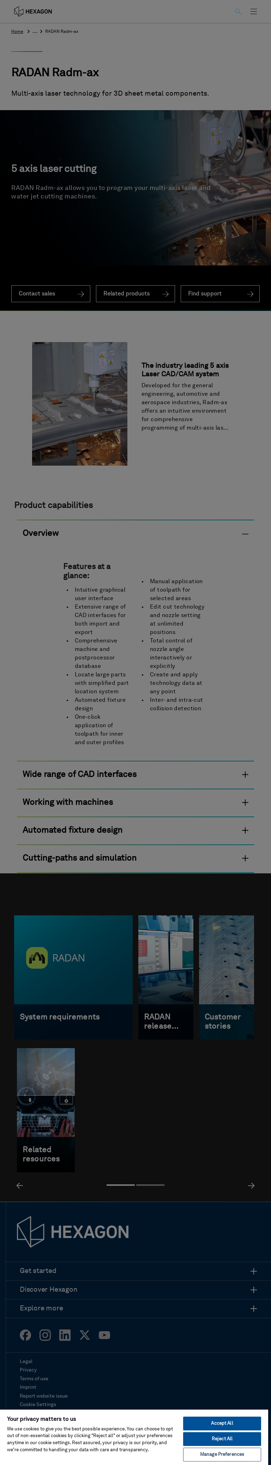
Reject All (222, 1439)
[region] (134, 1437)
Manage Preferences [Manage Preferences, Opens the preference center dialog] (222, 1454)
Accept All (222, 1423)
